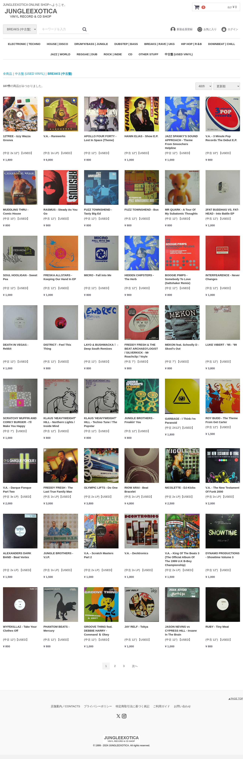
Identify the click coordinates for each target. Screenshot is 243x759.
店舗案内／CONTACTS (65, 706)
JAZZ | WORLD (60, 54)
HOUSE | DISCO (57, 44)
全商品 (7, 73)
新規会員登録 (181, 29)
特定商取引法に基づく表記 (132, 706)
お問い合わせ (182, 706)
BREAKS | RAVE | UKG (159, 44)
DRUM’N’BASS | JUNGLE (91, 44)
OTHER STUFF (148, 54)
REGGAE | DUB (87, 54)
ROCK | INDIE (113, 54)
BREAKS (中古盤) (60, 73)
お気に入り (207, 29)
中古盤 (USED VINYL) (179, 54)
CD (130, 54)
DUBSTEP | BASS (126, 44)
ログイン (229, 29)
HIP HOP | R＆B (191, 44)
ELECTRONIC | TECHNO (24, 44)
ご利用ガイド (161, 706)
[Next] (134, 666)
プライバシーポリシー (98, 706)
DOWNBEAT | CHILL (221, 44)
